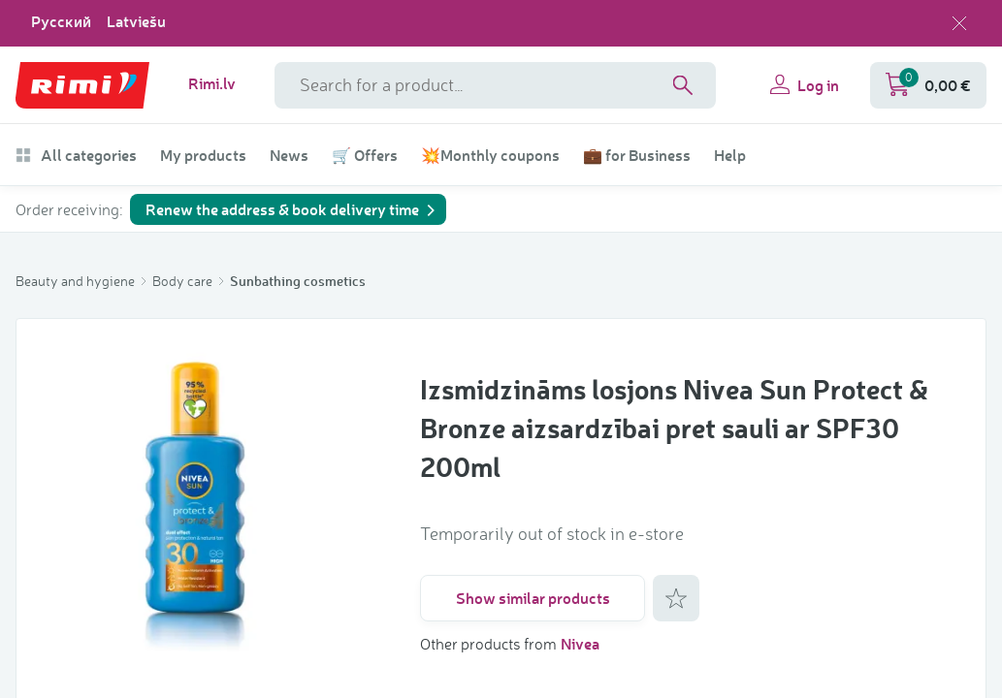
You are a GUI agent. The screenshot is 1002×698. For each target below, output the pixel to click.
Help (730, 155)
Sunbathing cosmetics (298, 280)
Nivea (580, 643)
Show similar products (533, 597)
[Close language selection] (959, 23)
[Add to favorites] (676, 598)
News (289, 155)
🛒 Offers (365, 155)
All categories (76, 155)
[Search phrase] (495, 85)
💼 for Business (637, 155)
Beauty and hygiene (77, 280)
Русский (61, 21)
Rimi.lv (212, 83)
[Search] (683, 85)
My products (203, 155)
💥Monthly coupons (490, 155)
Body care (183, 280)
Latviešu (136, 21)
